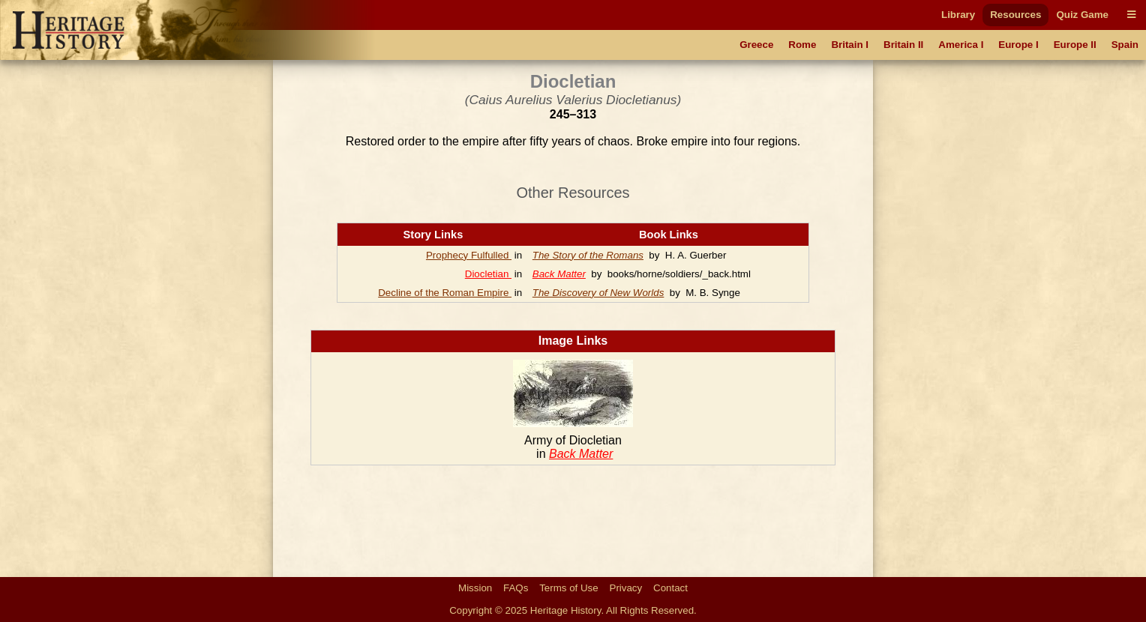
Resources (1015, 14)
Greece (756, 44)
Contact (670, 588)
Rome (802, 44)
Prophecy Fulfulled (469, 255)
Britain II (903, 44)
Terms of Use (568, 588)
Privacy (626, 588)
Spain (1125, 44)
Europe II (1075, 44)
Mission (475, 588)
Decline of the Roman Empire (445, 292)
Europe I (1018, 44)
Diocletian (488, 274)
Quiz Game (1082, 14)
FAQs (515, 588)
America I (960, 44)
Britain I (849, 44)
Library (958, 14)
